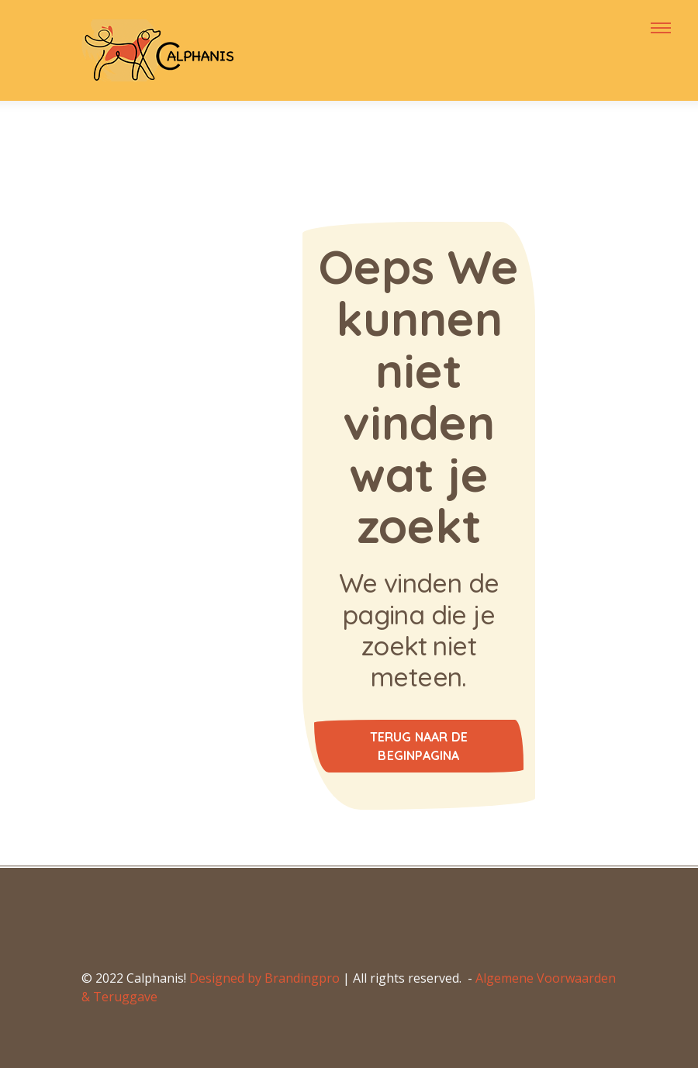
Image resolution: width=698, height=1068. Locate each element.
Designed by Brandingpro (264, 978)
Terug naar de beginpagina (419, 746)
